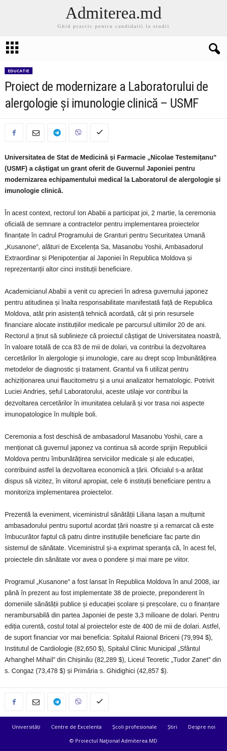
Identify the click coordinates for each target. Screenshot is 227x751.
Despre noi (201, 726)
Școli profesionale (134, 726)
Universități (26, 726)
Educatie (18, 71)
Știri (172, 726)
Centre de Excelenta (76, 726)
